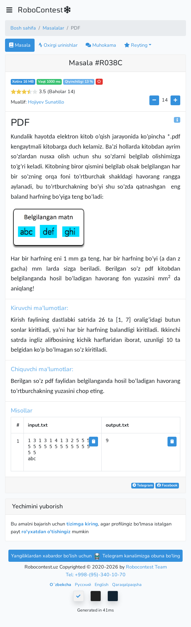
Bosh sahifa (23, 28)
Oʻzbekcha (61, 584)
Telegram (143, 485)
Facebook (167, 485)
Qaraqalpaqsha (127, 584)
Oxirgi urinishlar (58, 45)
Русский (83, 584)
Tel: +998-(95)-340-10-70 (96, 574)
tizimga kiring (82, 523)
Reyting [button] (135, 45)
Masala (20, 45)
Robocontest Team (146, 566)
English (102, 584)
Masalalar (53, 28)
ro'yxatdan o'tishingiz (45, 531)
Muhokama (101, 45)
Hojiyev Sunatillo (46, 102)
